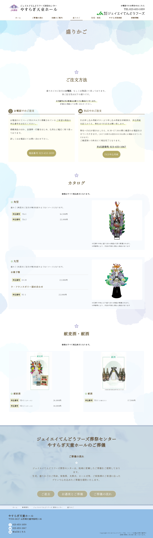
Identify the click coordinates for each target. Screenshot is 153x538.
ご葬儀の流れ (37, 18)
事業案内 (25, 507)
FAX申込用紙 (111, 154)
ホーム (18, 18)
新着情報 (135, 18)
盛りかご (76, 18)
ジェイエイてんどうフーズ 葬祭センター (48, 507)
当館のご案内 (57, 18)
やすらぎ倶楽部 (115, 18)
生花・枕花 (96, 18)
